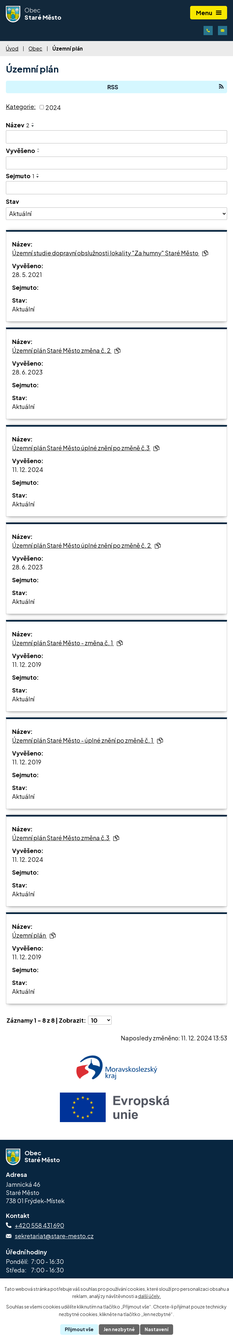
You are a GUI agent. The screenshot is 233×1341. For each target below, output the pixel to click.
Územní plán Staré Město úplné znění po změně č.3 (85, 448)
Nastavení (157, 1329)
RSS (165, 87)
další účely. (149, 1296)
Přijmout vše (79, 1329)
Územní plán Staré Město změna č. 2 (66, 350)
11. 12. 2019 (26, 664)
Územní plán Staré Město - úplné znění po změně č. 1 (87, 740)
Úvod (12, 48)
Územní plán (34, 935)
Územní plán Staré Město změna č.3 (65, 837)
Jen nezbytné (119, 1329)
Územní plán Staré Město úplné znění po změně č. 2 (86, 545)
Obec (35, 48)
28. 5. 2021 (27, 274)
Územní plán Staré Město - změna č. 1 (67, 643)
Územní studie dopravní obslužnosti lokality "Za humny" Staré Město (110, 253)
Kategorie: (21, 106)
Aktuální (23, 309)
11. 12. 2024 (27, 469)
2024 (53, 107)
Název (17, 125)
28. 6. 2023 (27, 372)
